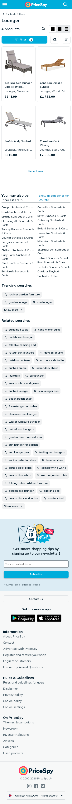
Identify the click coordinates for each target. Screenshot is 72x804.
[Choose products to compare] (54, 40)
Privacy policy (13, 695)
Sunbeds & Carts (15, 13)
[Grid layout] (52, 29)
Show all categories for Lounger (54, 197)
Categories (10, 747)
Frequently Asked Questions (23, 667)
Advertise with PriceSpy (20, 649)
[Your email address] (36, 564)
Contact (8, 642)
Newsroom (10, 728)
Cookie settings (14, 707)
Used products (13, 753)
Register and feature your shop (24, 655)
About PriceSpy (14, 636)
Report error (36, 171)
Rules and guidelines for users (24, 682)
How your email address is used (22, 584)
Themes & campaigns (18, 722)
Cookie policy (12, 701)
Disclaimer (10, 688)
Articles (8, 741)
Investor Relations (16, 734)
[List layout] (59, 29)
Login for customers (17, 661)
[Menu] (5, 5)
